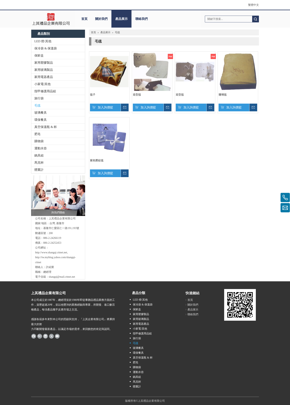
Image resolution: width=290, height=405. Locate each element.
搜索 (255, 19)
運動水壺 (40, 148)
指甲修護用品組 (45, 91)
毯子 (92, 94)
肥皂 (37, 134)
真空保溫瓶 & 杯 (45, 127)
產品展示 (121, 18)
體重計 (39, 169)
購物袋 (39, 141)
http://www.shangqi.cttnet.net (51, 252)
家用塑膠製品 (43, 62)
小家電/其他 (42, 84)
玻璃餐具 (40, 112)
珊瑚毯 (223, 94)
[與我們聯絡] (58, 195)
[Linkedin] (45, 336)
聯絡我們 (141, 18)
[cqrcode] (240, 305)
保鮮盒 (39, 55)
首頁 (84, 18)
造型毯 (137, 94)
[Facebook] (33, 336)
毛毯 (37, 105)
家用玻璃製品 (43, 69)
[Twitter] (51, 336)
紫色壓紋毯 (96, 160)
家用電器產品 (43, 77)
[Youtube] (57, 336)
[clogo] (51, 19)
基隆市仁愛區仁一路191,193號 (61, 228)
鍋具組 (39, 155)
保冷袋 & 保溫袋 (45, 48)
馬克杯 (39, 162)
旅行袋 (39, 98)
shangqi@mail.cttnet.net (62, 276)
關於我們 (101, 18)
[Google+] (39, 336)
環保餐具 (40, 119)
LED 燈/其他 (42, 41)
